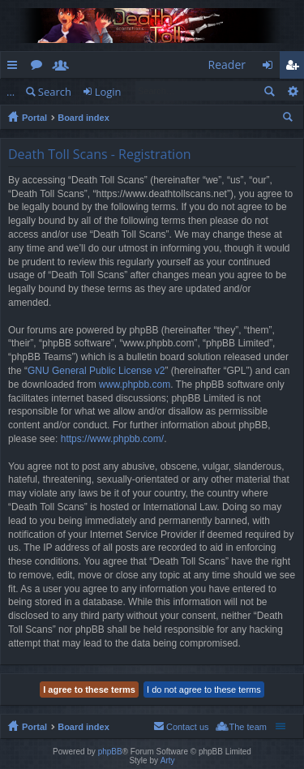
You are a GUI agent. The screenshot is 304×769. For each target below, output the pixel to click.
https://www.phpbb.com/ (112, 439)
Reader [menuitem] (227, 64)
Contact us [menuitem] (187, 727)
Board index (83, 117)
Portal (34, 117)
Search (54, 91)
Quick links (15, 68)
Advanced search (292, 91)
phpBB (110, 751)
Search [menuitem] (289, 119)
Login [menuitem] (272, 68)
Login (108, 91)
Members (64, 68)
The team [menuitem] (248, 727)
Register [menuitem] (295, 68)
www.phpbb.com (134, 384)
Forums (40, 68)
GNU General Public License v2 (96, 370)
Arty (168, 760)
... (10, 91)
